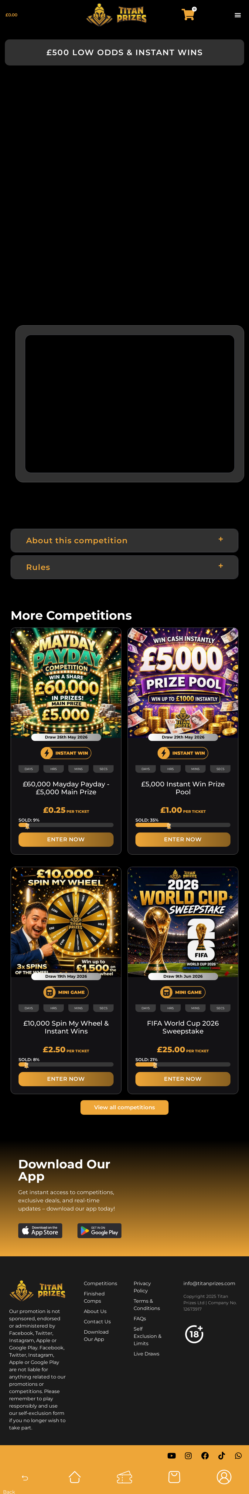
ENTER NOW (66, 839)
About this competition (77, 540)
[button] (238, 15)
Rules (38, 567)
